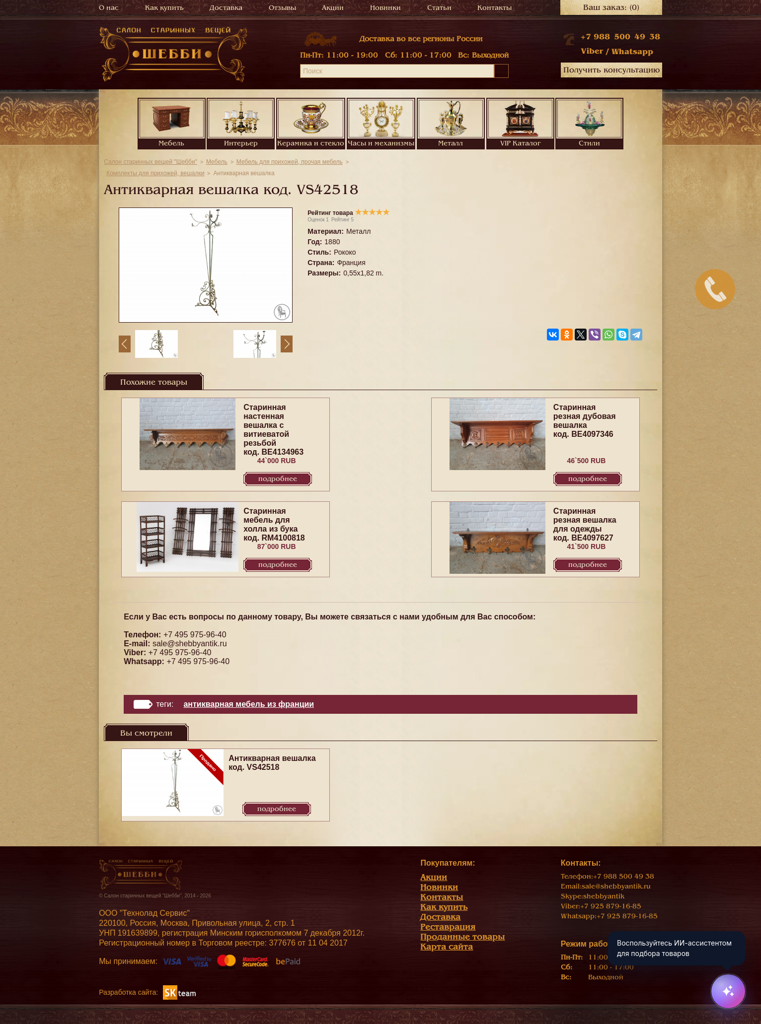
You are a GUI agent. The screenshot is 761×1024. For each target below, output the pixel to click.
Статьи (439, 7)
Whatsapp (632, 51)
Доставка (226, 7)
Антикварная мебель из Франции (248, 704)
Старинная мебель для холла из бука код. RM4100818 (274, 524)
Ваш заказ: (611, 7)
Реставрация (447, 927)
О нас (109, 7)
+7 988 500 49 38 (620, 36)
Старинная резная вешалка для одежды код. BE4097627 (584, 524)
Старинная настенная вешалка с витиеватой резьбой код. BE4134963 (273, 429)
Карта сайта (446, 947)
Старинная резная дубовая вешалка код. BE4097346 (584, 420)
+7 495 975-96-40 (195, 634)
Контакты (494, 7)
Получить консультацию (611, 70)
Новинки (385, 7)
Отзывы (282, 7)
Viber (592, 51)
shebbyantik (603, 896)
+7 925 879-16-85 (610, 906)
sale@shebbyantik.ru (189, 643)
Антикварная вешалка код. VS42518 (271, 762)
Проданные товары (462, 937)
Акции (333, 7)
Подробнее (277, 478)
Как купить (164, 7)
